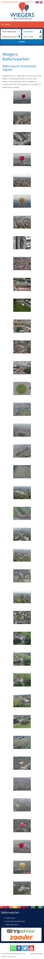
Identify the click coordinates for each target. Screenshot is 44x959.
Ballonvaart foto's (12, 924)
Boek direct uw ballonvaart (15, 921)
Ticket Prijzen (10, 918)
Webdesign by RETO (36, 954)
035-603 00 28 (28, 2)
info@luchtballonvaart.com (11, 2)
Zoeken (22, 42)
